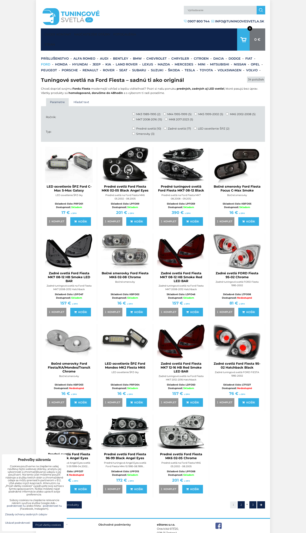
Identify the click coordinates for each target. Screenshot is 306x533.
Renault (91, 58)
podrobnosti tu (16, 505)
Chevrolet (156, 46)
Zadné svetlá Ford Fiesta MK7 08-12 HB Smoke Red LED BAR (181, 265)
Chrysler (180, 46)
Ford (46, 52)
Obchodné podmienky (114, 512)
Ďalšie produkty (68, 492)
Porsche (70, 58)
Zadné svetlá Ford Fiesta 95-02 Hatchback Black (237, 353)
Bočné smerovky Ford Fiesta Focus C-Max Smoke (237, 176)
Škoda (174, 58)
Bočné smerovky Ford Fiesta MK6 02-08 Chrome (125, 263)
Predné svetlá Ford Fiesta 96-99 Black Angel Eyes (125, 444)
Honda (61, 52)
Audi (104, 46)
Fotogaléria (143, 33)
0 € (257, 33)
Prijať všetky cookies (48, 524)
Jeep (97, 52)
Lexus (148, 52)
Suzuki (157, 58)
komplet (56, 209)
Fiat (249, 46)
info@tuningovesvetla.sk (237, 21)
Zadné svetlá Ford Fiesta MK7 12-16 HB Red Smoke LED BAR (181, 355)
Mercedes (184, 52)
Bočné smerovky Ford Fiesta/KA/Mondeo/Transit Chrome (69, 355)
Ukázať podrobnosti (17, 522)
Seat (123, 58)
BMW (137, 46)
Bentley (121, 46)
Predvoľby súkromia (203, 530)
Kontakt (67, 33)
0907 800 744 (197, 21)
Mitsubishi (220, 52)
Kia (108, 52)
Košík (80, 209)
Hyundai (80, 52)
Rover (109, 58)
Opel (256, 52)
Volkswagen (230, 58)
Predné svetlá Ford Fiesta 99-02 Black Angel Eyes (69, 444)
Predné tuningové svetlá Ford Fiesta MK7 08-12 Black (181, 176)
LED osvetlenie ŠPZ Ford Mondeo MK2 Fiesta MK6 (125, 353)
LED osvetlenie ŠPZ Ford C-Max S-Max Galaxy (69, 176)
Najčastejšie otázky (103, 33)
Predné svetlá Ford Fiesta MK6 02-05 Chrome (181, 444)
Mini (202, 52)
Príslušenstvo (55, 46)
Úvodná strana (49, 33)
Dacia (219, 46)
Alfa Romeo (84, 46)
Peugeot (49, 58)
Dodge (235, 46)
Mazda (164, 52)
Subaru (139, 58)
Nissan (240, 52)
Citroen (201, 46)
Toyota (207, 58)
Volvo (252, 58)
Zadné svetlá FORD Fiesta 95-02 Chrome (237, 263)
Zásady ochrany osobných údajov (243, 530)
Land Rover (127, 52)
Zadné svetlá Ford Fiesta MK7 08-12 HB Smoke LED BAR (69, 265)
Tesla (190, 58)
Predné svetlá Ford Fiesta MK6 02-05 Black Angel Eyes (125, 176)
